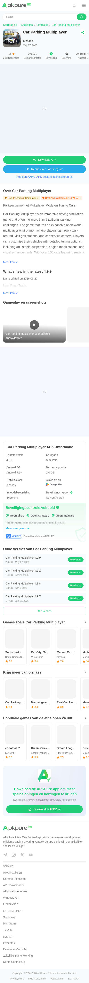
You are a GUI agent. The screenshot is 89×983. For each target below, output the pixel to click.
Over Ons (9, 943)
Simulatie (42, 24)
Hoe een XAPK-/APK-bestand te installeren (44, 176)
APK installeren (12, 872)
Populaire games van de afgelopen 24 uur (37, 718)
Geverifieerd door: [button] (39, 536)
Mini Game (9, 923)
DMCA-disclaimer (37, 978)
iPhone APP (10, 903)
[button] (58, 508)
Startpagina (10, 24)
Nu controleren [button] (55, 497)
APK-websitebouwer (15, 891)
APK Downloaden (14, 885)
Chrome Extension (14, 878)
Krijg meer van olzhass (22, 672)
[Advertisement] (44, 108)
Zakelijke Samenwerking (18, 955)
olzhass (28, 40)
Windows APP (11, 897)
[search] (81, 17)
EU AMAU (73, 978)
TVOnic (7, 929)
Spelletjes (27, 24)
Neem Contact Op (14, 961)
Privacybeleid (17, 978)
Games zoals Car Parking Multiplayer (34, 622)
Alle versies (44, 611)
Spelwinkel (9, 917)
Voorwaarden (57, 978)
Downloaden (75, 559)
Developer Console (14, 949)
